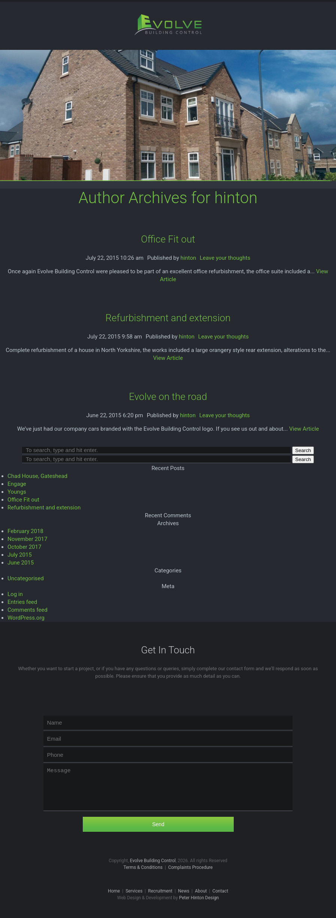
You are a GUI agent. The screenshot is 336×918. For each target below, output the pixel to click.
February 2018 (25, 531)
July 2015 (19, 554)
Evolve (168, 25)
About (201, 891)
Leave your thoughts (225, 258)
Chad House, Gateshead (37, 476)
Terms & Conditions (143, 867)
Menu (324, 13)
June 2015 (20, 562)
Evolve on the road (168, 396)
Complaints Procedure (190, 867)
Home (114, 891)
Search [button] (303, 450)
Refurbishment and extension (168, 317)
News (183, 891)
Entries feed (22, 602)
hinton (188, 258)
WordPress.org (26, 617)
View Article (168, 358)
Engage (16, 484)
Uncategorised (25, 578)
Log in (15, 594)
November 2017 (27, 539)
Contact (220, 891)
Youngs (16, 491)
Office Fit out (168, 239)
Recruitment (160, 891)
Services (133, 891)
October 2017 (24, 547)
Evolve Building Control (153, 860)
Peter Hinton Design (199, 897)
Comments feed (27, 610)
